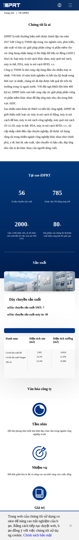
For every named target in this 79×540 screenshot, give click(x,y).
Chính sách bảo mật (37, 535)
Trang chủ (9, 13)
